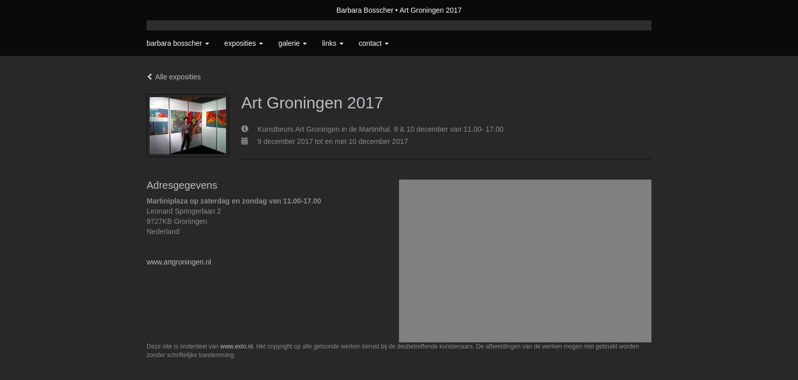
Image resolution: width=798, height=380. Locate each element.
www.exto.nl (236, 346)
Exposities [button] (243, 43)
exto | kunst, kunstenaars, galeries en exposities (175, 10)
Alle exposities (174, 77)
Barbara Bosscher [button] (178, 43)
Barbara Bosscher (364, 10)
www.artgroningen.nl (179, 262)
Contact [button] (374, 43)
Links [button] (333, 43)
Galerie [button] (292, 43)
